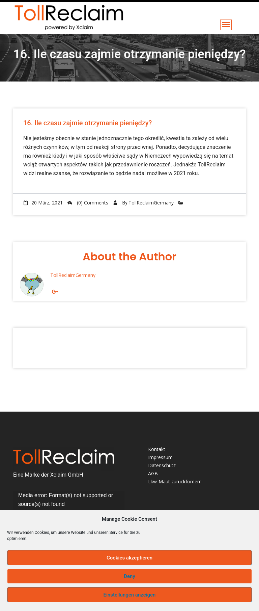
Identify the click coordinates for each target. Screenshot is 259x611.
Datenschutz (162, 465)
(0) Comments (87, 202)
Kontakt (156, 449)
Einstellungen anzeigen (130, 595)
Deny (129, 576)
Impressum (160, 457)
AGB (153, 473)
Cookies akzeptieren (129, 558)
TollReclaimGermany (151, 202)
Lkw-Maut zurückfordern (175, 481)
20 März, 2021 (43, 202)
